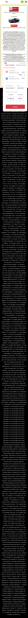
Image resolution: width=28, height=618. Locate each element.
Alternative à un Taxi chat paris (17, 451)
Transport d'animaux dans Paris (18, 540)
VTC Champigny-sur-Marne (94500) (16, 304)
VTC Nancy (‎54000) (17, 283)
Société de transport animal (13, 470)
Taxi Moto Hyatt (19, 126)
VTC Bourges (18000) (16, 309)
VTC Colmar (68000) (12, 317)
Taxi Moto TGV (15, 154)
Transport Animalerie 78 (8, 569)
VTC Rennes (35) (14, 253)
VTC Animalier (9, 495)
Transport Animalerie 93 (7, 565)
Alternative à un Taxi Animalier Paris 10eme (13, 421)
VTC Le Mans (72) (16, 262)
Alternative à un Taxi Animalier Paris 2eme (15, 404)
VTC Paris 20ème (20, 179)
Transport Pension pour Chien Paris (11, 603)
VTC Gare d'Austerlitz (19, 213)
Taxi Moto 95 (8, 612)
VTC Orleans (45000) (17, 275)
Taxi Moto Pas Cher (18, 124)
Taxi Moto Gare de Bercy (18, 115)
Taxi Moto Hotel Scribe (17, 137)
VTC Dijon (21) (22, 260)
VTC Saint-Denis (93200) (13, 268)
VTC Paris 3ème (16, 166)
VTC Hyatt (23, 219)
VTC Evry (5, 185)
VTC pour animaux (18, 529)
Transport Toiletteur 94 (19, 591)
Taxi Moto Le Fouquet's (13, 135)
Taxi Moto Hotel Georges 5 (16, 143)
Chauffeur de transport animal (12, 485)
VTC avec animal (11, 533)
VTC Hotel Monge (14, 230)
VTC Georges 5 (6, 234)
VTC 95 (9, 183)
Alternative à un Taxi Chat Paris (13, 474)
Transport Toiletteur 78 (7, 595)
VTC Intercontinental (8, 222)
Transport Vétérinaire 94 (15, 582)
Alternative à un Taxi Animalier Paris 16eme (13, 434)
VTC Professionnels (18, 236)
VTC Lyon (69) (20, 247)
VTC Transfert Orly (10, 196)
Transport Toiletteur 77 (19, 593)
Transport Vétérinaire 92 (15, 580)
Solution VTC (7, 90)
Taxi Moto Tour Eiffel (12, 162)
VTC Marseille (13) (11, 247)
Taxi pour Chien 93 (11, 574)
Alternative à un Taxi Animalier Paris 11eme (13, 423)
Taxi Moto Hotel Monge (15, 139)
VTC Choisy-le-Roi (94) (15, 366)
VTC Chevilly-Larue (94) (15, 381)
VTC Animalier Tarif (18, 495)
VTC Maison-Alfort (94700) (16, 351)
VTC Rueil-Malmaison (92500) (13, 300)
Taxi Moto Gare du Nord (18, 113)
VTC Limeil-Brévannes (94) (8, 385)
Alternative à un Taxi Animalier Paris (10, 391)
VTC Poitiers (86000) (7, 292)
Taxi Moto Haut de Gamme (13, 122)
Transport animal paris (18, 461)
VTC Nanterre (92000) (16, 287)
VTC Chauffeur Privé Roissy (15, 200)
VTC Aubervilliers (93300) (17, 321)
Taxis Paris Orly (15, 546)
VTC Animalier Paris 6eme (15, 508)
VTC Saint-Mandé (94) (12, 379)
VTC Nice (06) (12, 249)
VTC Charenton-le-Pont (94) (9, 374)
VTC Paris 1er (21, 164)
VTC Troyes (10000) (16, 326)
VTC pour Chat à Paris (12, 536)
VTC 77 (4, 181)
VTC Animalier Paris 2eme (8, 504)
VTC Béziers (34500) (7, 313)
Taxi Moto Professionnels (14, 147)
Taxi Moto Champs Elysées (12, 132)
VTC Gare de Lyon (20, 209)
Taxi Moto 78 (20, 608)
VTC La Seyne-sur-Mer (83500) (18, 328)
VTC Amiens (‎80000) (21, 272)
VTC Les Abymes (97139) (16, 323)
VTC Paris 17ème (16, 177)
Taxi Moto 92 (10, 610)
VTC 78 (9, 181)
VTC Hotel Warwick (21, 232)
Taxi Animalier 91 (21, 555)
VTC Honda (5, 219)
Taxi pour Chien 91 (15, 572)
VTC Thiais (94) (7, 372)
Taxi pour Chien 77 (16, 576)
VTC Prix (12, 192)
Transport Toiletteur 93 (7, 591)
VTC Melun (14, 183)
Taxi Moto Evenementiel (14, 158)
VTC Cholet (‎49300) (19, 347)
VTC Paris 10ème (6, 173)
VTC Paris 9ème (21, 171)
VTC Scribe (22, 228)
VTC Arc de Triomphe (10, 245)
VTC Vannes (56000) (18, 349)
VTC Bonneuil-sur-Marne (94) (17, 389)
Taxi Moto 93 (17, 610)
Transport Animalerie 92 (20, 563)
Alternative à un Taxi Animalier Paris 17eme (13, 436)
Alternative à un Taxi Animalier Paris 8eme (14, 417)
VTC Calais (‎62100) (12, 302)
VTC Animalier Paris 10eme (14, 514)
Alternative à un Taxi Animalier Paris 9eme (14, 419)
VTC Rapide (9, 217)
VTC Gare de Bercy (8, 211)
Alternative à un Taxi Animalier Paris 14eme (13, 429)
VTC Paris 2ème (7, 166)
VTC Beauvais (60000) (13, 342)
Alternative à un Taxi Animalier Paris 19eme (13, 440)
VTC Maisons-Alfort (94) (10, 359)
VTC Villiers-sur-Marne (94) (18, 372)
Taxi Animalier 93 (17, 557)
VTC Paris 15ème (20, 175)
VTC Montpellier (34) (18, 251)
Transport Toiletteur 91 (7, 589)
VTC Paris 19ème (11, 179)
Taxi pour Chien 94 (21, 574)
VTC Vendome (18, 226)
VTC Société (14, 239)
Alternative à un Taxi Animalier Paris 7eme (14, 415)
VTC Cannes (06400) (9, 315)
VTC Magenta (17, 222)
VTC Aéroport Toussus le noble (12, 207)
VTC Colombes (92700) (8, 298)
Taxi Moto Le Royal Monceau (14, 130)
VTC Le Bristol (10, 226)
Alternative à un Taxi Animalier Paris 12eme (13, 425)
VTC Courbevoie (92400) (19, 311)
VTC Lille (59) (19, 255)
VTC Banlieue (19, 190)
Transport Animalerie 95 (7, 567)
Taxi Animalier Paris (11, 555)
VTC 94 (4, 183)
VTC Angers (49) (13, 260)
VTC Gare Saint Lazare (9, 215)
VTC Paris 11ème (16, 173)
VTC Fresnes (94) (21, 374)
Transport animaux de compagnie (11, 444)
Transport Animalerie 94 (20, 565)
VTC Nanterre (12, 185)
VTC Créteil (19, 185)
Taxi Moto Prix (8, 124)
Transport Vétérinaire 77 (15, 584)
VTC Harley (23, 217)
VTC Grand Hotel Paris (14, 219)
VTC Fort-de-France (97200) (15, 281)
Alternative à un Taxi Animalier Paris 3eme (14, 406)
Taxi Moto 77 (13, 608)
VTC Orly (13, 194)
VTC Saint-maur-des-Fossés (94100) (13, 306)
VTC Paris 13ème (11, 175)
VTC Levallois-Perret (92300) (13, 345)
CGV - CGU (9, 92)
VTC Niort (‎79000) (17, 336)
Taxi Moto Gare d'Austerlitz (8, 120)
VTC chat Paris (9, 529)
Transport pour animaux (19, 446)
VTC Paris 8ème (12, 171)
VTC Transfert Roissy (14, 202)
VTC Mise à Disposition (7, 241)
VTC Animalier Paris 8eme (19, 510)
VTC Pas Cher (18, 192)
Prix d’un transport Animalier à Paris (16, 480)
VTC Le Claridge (11, 232)
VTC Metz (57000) (11, 266)
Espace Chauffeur (20, 94)
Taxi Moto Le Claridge (15, 141)
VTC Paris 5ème (10, 169)
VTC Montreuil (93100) (16, 294)
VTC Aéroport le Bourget (11, 205)
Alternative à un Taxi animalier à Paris (12, 463)
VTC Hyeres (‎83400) (16, 353)
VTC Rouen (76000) (17, 277)
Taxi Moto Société (14, 111)
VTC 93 (23, 181)
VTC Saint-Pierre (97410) (19, 313)
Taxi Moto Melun (16, 612)
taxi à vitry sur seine (16, 553)
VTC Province (11, 190)
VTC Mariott (6, 230)
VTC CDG (5, 200)
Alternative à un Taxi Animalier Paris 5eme (14, 410)
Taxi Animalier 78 (7, 561)
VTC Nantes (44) (21, 249)
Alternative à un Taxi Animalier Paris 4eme (14, 408)
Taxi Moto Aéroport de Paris (14, 149)
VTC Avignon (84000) (18, 292)
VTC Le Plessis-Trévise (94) (14, 387)
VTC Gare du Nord (10, 209)
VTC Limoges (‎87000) (19, 270)
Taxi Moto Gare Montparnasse (18, 118)
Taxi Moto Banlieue (12, 156)
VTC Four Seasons (7, 236)
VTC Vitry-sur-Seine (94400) (19, 296)
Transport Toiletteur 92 (19, 589)
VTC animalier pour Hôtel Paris (15, 538)
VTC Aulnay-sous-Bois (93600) (17, 289)
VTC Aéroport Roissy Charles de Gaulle (15, 198)
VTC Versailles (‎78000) (17, 285)
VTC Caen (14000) (7, 275)
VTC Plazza (14, 224)
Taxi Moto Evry (16, 614)
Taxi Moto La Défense (11, 160)
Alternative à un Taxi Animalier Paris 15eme (13, 432)
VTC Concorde (19, 245)
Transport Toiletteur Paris (17, 586)
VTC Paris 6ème (19, 169)
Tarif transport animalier (12, 459)
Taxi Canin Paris (19, 569)
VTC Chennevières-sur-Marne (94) (16, 383)
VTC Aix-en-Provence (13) (8, 272)
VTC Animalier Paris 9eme (8, 512)
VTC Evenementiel (18, 241)
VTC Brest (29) (7, 262)
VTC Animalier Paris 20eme (13, 527)
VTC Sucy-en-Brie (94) (17, 376)
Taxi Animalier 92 (8, 557)
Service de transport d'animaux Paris (11, 542)
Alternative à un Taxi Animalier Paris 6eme (14, 412)
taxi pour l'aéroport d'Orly (10, 550)
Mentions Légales (17, 92)
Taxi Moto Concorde (12, 164)
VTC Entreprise (22, 239)
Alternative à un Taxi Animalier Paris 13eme (13, 427)
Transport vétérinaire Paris (13, 578)
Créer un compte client (8, 94)
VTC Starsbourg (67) (7, 251)
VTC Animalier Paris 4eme (11, 506)
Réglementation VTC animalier (18, 502)
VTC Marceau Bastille (13, 228)
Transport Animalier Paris (18, 601)
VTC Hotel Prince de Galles (18, 234)
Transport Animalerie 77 (20, 567)
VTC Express (19, 215)
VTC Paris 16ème (6, 177)
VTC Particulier (10, 188)
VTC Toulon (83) (18, 258)
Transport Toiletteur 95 (7, 593)
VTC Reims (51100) (10, 255)
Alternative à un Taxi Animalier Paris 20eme (13, 442)
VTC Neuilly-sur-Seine (14, 243)
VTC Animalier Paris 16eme (14, 523)
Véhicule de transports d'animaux (10, 449)
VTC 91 (14, 181)
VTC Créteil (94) (19, 355)
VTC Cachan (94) (6, 376)
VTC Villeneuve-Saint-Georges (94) (16, 370)
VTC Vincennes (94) (16, 364)
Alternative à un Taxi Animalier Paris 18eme (13, 438)
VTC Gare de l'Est (17, 211)
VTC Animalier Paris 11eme (14, 519)
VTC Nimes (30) (9, 270)
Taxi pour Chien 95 (6, 576)
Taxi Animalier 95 (12, 559)
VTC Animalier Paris (14, 499)
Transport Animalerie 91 (7, 563)
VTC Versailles (21, 183)
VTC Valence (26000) (16, 319)
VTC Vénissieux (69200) (17, 338)
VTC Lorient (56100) (11, 332)
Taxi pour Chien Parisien (17, 606)
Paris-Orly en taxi (21, 548)
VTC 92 (18, 181)
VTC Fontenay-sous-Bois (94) (14, 362)
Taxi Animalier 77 (22, 559)
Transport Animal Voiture (9, 453)
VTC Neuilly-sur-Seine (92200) (10, 330)
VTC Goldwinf (16, 217)
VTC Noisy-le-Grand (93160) (15, 334)
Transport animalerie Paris (18, 561)
